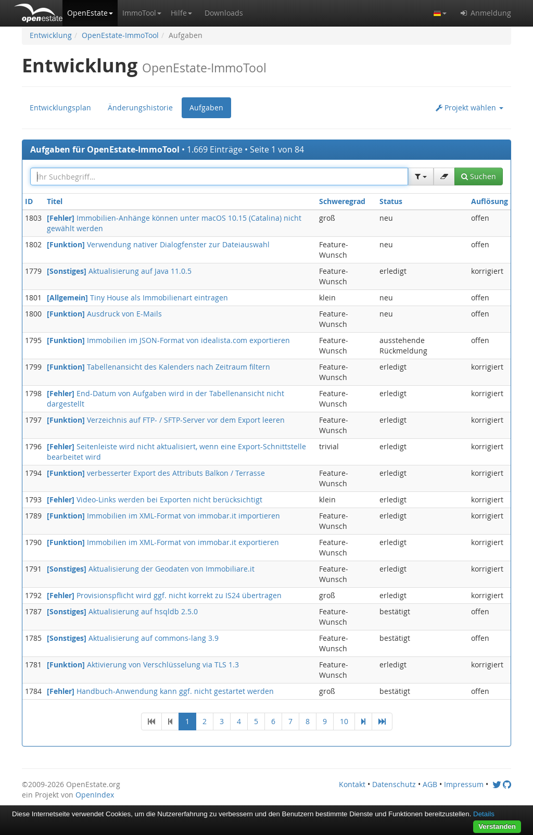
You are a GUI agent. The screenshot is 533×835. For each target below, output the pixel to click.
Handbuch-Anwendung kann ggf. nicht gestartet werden (160, 691)
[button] (90, 13)
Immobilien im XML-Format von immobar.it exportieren (163, 542)
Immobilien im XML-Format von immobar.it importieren (163, 516)
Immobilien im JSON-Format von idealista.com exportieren (168, 340)
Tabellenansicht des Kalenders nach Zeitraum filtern (158, 367)
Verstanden (497, 826)
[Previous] (170, 721)
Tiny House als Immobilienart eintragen (137, 297)
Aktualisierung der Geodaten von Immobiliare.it (151, 569)
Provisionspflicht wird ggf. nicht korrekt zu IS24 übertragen (164, 595)
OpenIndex (94, 795)
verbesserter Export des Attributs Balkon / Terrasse (156, 473)
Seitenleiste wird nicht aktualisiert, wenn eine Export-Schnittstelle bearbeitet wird (176, 451)
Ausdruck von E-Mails (104, 314)
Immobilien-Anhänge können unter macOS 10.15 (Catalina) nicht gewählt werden (174, 223)
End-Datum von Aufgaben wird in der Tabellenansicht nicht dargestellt (165, 398)
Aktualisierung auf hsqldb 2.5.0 (122, 611)
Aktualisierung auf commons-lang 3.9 (133, 638)
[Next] (363, 721)
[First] (151, 721)
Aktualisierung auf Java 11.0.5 (119, 271)
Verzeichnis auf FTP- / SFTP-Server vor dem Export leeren (166, 420)
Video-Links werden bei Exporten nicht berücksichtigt (154, 499)
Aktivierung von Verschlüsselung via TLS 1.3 (143, 664)
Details (483, 814)
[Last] (382, 721)
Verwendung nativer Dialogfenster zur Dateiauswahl (158, 244)
